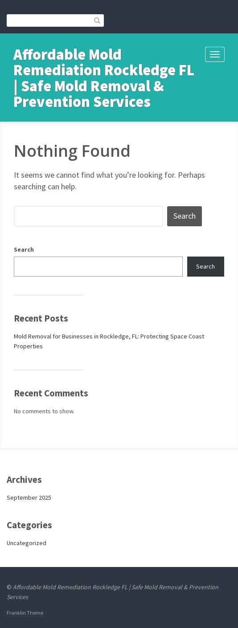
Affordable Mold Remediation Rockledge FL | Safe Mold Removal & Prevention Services (103, 78)
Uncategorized (26, 543)
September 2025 (29, 497)
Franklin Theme (25, 612)
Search (24, 249)
